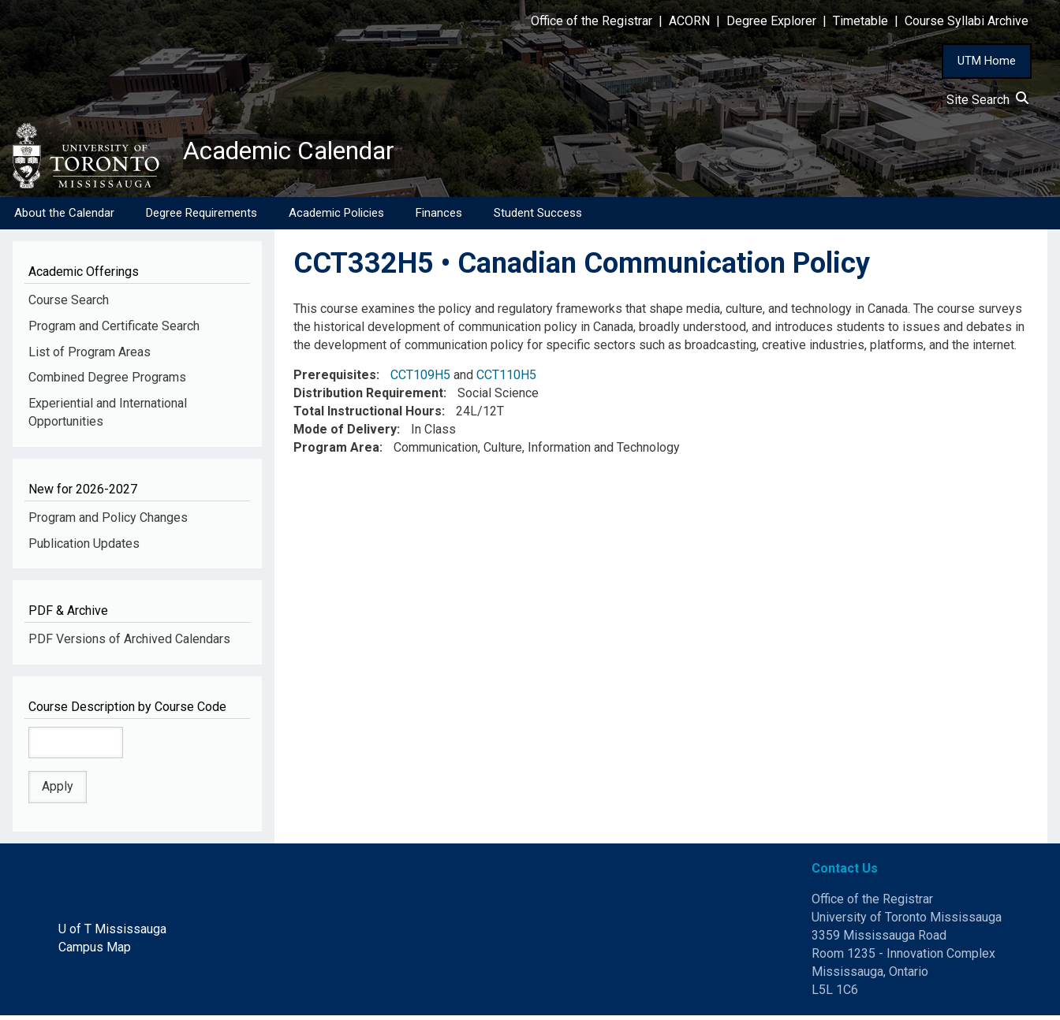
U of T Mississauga (112, 932)
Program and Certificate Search (114, 329)
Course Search (68, 303)
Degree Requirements (201, 217)
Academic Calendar (306, 153)
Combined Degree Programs (107, 381)
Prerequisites (334, 379)
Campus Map (94, 951)
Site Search (987, 99)
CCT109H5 (420, 379)
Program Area (336, 451)
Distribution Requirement (368, 397)
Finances (439, 217)
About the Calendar (64, 217)
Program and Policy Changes (108, 521)
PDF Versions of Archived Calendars (129, 642)
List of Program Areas (89, 355)
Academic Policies (336, 217)
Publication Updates (84, 547)
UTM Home (986, 61)
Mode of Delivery (345, 433)
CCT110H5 (506, 379)
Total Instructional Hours (367, 415)
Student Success (538, 217)
